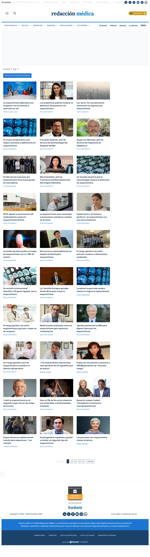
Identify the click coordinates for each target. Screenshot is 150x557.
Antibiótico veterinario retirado (28, 2)
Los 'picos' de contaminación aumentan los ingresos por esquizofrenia (92, 106)
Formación (39, 25)
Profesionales (12, 25)
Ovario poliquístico (103, 2)
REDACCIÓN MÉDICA (47, 113)
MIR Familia (87, 2)
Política (26, 25)
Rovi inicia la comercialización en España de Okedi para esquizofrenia (55, 262)
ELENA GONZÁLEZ (83, 113)
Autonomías (83, 25)
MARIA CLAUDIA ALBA (11, 113)
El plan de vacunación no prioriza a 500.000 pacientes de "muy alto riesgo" (93, 377)
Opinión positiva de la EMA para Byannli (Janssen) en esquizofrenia (93, 339)
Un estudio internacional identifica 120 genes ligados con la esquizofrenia (19, 300)
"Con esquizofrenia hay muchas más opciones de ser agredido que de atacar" (56, 377)
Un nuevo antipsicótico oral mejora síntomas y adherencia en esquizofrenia (19, 144)
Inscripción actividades (112, 550)
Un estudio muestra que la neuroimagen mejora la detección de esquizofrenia (91, 182)
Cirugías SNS (74, 2)
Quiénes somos (33, 550)
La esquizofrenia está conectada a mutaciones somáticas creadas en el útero (56, 224)
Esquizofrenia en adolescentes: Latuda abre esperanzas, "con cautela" (19, 454)
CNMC (63, 2)
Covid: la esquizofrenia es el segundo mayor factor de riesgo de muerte (17, 415)
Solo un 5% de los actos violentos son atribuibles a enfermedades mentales (54, 415)
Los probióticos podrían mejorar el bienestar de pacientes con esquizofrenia (54, 106)
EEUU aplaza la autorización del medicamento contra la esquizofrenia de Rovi (19, 224)
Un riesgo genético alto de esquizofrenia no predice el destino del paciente (17, 377)
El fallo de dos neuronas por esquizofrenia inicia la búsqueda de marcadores (20, 182)
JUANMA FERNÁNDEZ (11, 461)
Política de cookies (89, 550)
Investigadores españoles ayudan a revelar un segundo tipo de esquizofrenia (55, 454)
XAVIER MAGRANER (10, 189)
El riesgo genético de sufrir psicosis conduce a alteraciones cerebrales (93, 262)
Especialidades (67, 25)
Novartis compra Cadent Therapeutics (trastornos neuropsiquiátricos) (90, 415)
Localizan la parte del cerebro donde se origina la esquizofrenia (92, 300)
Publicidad (48, 550)
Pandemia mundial (50, 2)
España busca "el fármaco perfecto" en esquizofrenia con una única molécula (93, 224)
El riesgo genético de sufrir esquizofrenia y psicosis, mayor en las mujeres (19, 339)
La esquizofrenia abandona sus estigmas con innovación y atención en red (19, 106)
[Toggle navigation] (7, 13)
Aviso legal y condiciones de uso (124, 529)
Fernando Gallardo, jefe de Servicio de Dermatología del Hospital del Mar (55, 144)
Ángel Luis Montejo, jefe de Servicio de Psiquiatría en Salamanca (91, 144)
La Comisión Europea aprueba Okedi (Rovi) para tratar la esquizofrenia (55, 300)
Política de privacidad (66, 550)
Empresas (52, 25)
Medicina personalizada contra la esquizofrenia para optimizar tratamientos (56, 339)
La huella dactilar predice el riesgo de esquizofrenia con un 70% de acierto (19, 262)
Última (93, 476)
